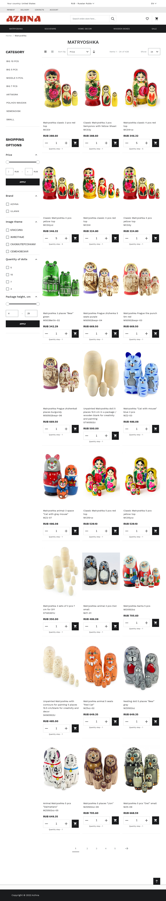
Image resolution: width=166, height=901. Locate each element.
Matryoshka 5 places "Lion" (98, 803)
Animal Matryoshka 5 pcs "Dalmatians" (57, 805)
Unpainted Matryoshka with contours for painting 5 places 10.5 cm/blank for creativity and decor (60, 706)
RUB (83, 3)
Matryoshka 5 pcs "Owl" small (140, 803)
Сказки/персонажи (23, 244)
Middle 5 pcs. (14, 77)
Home (9, 35)
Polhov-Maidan (16, 102)
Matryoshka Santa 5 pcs (137, 606)
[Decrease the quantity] (46, 143)
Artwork (12, 94)
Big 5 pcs (12, 69)
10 (11, 274)
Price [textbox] (72, 51)
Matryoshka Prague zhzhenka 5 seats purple (101, 315)
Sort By (62, 51)
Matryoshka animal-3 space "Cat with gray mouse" (58, 512)
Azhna (14, 203)
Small (10, 119)
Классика (16, 229)
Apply (23, 182)
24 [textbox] (152, 51)
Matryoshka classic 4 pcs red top (139, 124)
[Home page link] (24, 18)
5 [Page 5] (115, 849)
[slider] (7, 162)
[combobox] (94, 18)
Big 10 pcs (12, 61)
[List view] (52, 51)
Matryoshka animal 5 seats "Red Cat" (98, 703)
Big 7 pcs (11, 85)
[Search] (113, 18)
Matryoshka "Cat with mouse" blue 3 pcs (140, 410)
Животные (17, 236)
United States (28, 3)
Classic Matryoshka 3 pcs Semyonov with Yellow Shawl (100, 124)
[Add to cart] (75, 143)
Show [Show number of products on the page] (143, 51)
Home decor (85, 28)
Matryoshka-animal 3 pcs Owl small (100, 608)
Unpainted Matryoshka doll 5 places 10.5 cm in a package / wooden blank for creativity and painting (99, 413)
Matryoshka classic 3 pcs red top (59, 124)
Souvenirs (50, 28)
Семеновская (19, 251)
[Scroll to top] (156, 881)
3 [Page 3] (96, 849)
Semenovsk (13, 110)
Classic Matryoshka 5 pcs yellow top (137, 512)
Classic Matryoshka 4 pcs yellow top (57, 219)
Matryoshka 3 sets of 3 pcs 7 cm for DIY (59, 608)
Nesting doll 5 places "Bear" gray (138, 703)
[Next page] (126, 848)
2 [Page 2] (87, 849)
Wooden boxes (121, 28)
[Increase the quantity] (66, 143)
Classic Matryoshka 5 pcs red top (99, 512)
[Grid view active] (45, 51)
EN (154, 3)
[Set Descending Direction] (93, 51)
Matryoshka (16, 28)
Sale (154, 28)
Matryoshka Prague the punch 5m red (140, 315)
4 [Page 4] (106, 849)
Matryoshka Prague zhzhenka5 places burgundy (60, 410)
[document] (23, 87)
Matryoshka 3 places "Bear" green (58, 315)
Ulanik (14, 210)
